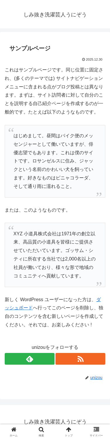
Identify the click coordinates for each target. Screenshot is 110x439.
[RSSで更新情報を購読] (80, 359)
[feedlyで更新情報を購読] (30, 359)
